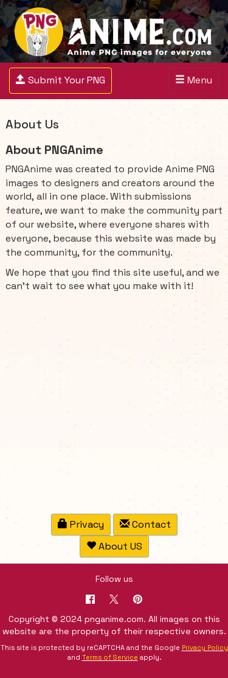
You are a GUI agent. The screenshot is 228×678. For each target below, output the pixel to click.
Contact (145, 524)
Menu (196, 83)
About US (114, 546)
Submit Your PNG (60, 79)
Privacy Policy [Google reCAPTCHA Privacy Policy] (205, 647)
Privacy (81, 524)
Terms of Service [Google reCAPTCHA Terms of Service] (110, 657)
